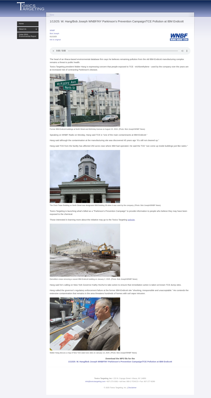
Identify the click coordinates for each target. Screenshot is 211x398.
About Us (27, 29)
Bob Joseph (54, 33)
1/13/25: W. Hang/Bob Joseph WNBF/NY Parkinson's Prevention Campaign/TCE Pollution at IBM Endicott (120, 361)
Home (21, 24)
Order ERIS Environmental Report (27, 35)
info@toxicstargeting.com (95, 381)
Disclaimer (132, 388)
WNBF (52, 30)
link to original (55, 40)
